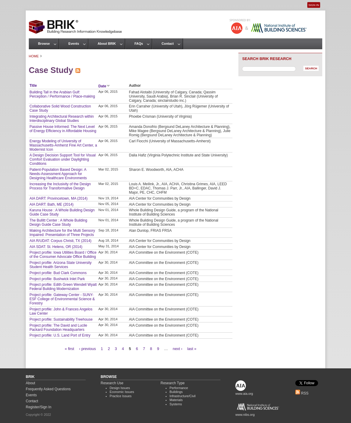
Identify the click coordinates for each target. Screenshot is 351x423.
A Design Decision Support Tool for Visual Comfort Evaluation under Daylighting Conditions (62, 159)
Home (34, 56)
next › (177, 348)
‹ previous (87, 348)
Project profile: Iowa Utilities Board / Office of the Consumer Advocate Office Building (62, 254)
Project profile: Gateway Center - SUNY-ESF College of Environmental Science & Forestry (62, 299)
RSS (301, 393)
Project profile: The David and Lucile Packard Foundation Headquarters (58, 327)
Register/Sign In (38, 407)
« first (69, 348)
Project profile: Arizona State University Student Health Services (60, 265)
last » (191, 348)
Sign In (313, 5)
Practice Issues (120, 396)
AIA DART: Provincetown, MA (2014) (58, 198)
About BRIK (107, 43)
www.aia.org (244, 393)
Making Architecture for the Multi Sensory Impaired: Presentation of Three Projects (62, 232)
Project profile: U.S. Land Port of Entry (59, 335)
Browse (44, 43)
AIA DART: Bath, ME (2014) (51, 204)
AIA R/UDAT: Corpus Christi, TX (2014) (60, 241)
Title (33, 85)
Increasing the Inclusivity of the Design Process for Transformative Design (60, 186)
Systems (176, 404)
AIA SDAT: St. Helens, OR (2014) (55, 247)
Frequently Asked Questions (48, 389)
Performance (179, 388)
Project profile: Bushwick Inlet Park (57, 279)
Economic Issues (122, 392)
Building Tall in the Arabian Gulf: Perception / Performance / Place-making (62, 94)
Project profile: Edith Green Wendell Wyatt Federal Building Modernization (62, 287)
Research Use (112, 383)
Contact (167, 43)
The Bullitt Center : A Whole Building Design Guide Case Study (58, 222)
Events (73, 43)
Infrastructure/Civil (183, 396)
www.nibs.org (245, 414)
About (30, 383)
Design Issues (120, 388)
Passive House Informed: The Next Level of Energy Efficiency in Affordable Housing (62, 129)
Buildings (176, 392)
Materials (176, 400)
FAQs (138, 43)
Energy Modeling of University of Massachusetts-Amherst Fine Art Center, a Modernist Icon (63, 145)
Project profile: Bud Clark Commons (58, 273)
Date (104, 86)
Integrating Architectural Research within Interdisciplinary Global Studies (61, 118)
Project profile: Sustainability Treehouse (61, 319)
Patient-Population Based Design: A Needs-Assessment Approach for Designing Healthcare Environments (58, 174)
